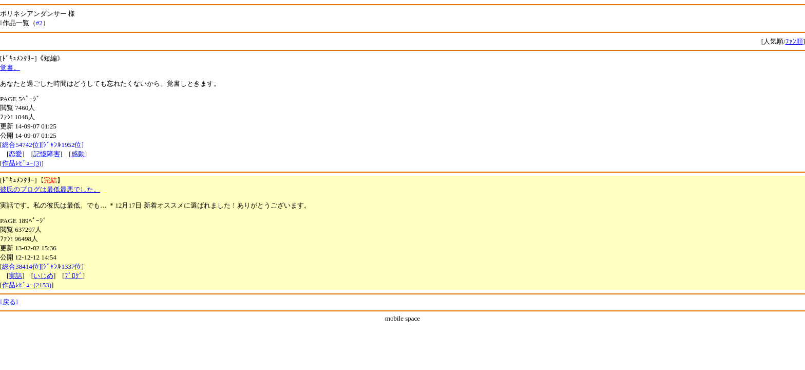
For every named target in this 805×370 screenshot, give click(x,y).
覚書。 (10, 67)
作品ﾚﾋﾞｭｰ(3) (21, 163)
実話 (15, 276)
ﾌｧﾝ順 (794, 41)
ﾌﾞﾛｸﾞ (74, 276)
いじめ (43, 276)
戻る (9, 302)
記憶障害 (46, 154)
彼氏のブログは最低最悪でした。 (50, 189)
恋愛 (15, 154)
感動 (78, 154)
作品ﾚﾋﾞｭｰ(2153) (26, 285)
